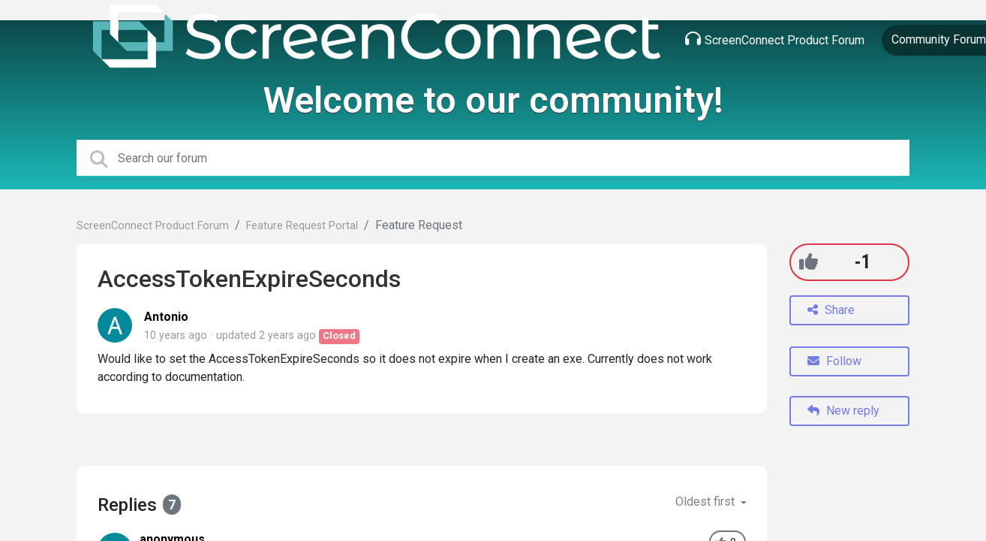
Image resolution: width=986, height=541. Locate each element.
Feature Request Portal (302, 225)
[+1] (808, 262)
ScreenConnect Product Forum (774, 39)
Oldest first (706, 501)
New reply (843, 410)
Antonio (166, 317)
